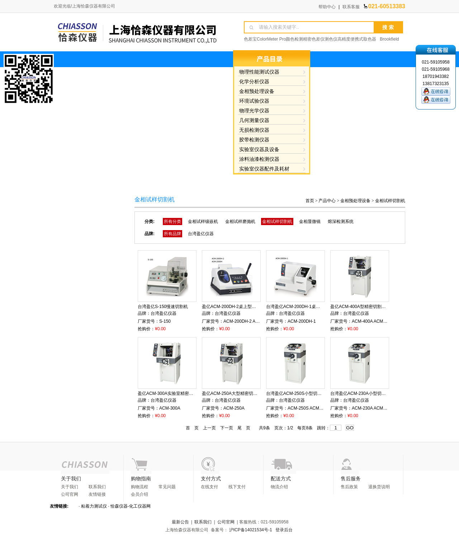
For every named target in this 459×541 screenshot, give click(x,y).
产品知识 (303, 182)
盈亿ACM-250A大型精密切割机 (232, 393)
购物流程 (139, 486)
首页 (310, 200)
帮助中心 (327, 6)
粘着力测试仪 (94, 506)
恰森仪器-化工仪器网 (130, 506)
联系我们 (97, 486)
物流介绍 (279, 486)
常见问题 (167, 486)
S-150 (165, 321)
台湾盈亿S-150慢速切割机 (163, 306)
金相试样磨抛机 (240, 221)
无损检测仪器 (254, 130)
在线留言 (339, 182)
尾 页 (243, 427)
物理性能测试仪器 (259, 72)
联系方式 (376, 182)
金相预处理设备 (256, 91)
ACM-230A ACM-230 (372, 408)
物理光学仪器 (254, 110)
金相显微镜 (310, 221)
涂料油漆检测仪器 (259, 159)
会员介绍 (139, 494)
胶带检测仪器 (254, 140)
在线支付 (209, 486)
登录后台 (284, 529)
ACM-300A (169, 408)
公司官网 (69, 494)
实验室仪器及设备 (259, 149)
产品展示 (229, 182)
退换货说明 (379, 486)
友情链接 (97, 494)
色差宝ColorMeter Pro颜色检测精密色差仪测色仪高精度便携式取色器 (310, 39)
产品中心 (327, 200)
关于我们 (193, 182)
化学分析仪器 (254, 81)
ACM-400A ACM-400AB (374, 321)
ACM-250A (234, 408)
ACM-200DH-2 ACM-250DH (250, 321)
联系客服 (351, 6)
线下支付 (237, 486)
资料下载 (266, 182)
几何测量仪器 (254, 120)
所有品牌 (172, 233)
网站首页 (156, 182)
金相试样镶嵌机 (203, 221)
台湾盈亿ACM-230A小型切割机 (360, 393)
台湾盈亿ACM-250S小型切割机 (296, 393)
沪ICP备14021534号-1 (250, 529)
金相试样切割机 (390, 200)
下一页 (226, 427)
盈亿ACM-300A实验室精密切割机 (170, 393)
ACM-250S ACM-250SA (310, 408)
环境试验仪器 (254, 101)
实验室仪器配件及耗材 (264, 169)
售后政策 (349, 486)
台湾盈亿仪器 (201, 233)
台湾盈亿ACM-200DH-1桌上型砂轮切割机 (306, 306)
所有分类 (172, 221)
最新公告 (180, 521)
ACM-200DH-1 (302, 321)
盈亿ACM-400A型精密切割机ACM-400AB (370, 306)
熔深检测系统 (341, 221)
